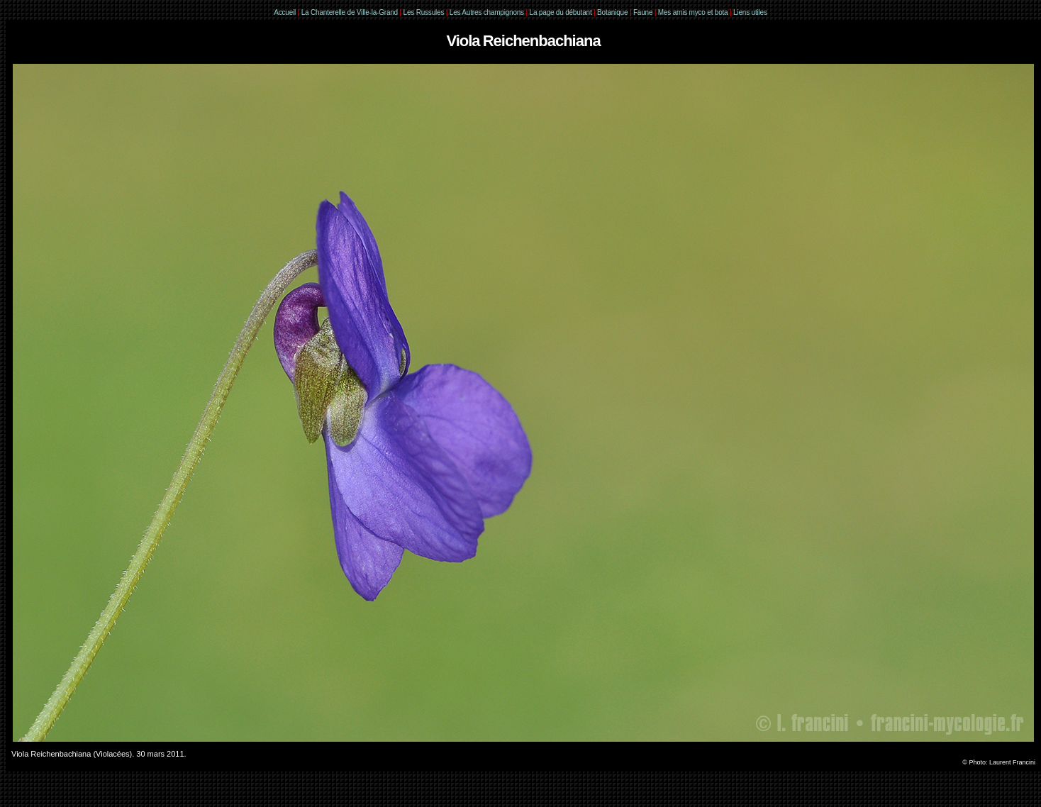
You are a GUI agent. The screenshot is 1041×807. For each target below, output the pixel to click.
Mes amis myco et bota (693, 12)
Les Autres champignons (487, 12)
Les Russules (424, 12)
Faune (642, 12)
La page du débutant (561, 12)
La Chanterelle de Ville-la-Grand (350, 12)
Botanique (612, 12)
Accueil (285, 12)
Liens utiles (750, 12)
